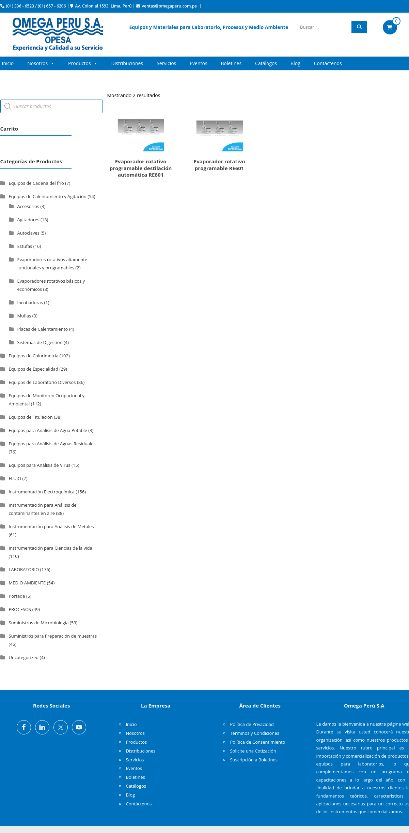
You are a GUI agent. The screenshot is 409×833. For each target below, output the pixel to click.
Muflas (24, 316)
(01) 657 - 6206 (52, 6)
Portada (17, 596)
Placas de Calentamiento (42, 329)
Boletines (231, 63)
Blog (295, 63)
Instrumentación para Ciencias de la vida (50, 548)
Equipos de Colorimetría (34, 356)
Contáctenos (328, 63)
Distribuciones (127, 63)
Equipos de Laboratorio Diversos (42, 382)
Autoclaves (28, 233)
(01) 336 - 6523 (20, 6)
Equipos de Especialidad (34, 369)
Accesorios (28, 206)
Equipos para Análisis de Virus (39, 465)
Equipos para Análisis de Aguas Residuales (52, 444)
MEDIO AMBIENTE (27, 583)
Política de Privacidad (251, 724)
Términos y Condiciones (254, 733)
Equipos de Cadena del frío (36, 183)
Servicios (166, 63)
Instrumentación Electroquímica (42, 492)
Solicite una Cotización (253, 751)
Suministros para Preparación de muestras (53, 636)
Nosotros (40, 63)
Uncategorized (24, 657)
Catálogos (266, 63)
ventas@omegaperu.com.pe (169, 6)
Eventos (198, 63)
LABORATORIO (24, 569)
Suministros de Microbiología (39, 623)
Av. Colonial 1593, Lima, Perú (103, 6)
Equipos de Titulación (31, 417)
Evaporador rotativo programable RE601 (219, 165)
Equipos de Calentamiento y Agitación (47, 196)
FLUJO (15, 478)
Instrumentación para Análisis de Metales (51, 526)
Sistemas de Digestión (40, 342)
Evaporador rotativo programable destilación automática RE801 (141, 168)
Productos (83, 63)
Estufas (24, 246)
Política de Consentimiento (257, 742)
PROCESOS (20, 609)
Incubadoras (30, 302)
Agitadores (28, 220)
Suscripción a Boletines (254, 760)
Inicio (8, 63)
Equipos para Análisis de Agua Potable (48, 430)
